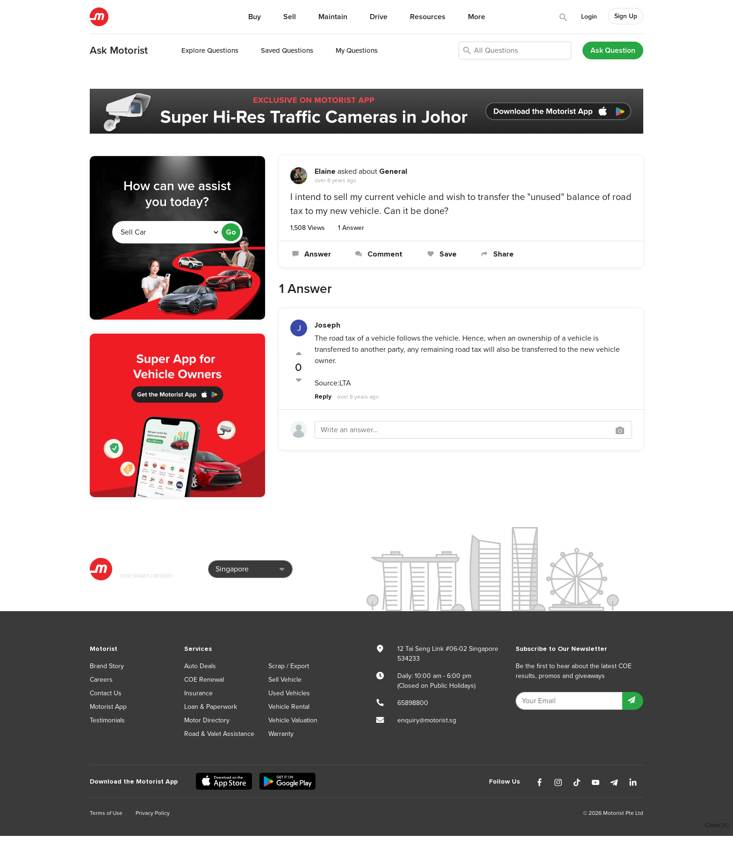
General (393, 171)
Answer (310, 254)
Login (589, 17)
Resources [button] (428, 16)
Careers (101, 680)
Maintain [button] (332, 16)
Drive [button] (379, 16)
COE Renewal (204, 680)
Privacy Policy (153, 813)
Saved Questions (287, 50)
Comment (377, 254)
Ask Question (612, 50)
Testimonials (107, 720)
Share (496, 254)
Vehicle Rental (288, 707)
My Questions (357, 50)
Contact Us (106, 693)
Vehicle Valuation (292, 720)
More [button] (476, 16)
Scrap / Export (288, 666)
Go (231, 232)
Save (440, 254)
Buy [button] (254, 16)
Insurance (198, 693)
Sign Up (625, 16)
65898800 (412, 703)
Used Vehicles (289, 693)
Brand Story (107, 666)
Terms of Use (106, 813)
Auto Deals (200, 666)
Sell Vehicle (285, 680)
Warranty (281, 734)
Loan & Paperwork (210, 707)
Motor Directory (207, 720)
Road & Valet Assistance (219, 734)
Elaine (325, 171)
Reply (323, 396)
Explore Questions (209, 50)
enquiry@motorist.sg (426, 720)
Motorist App (108, 707)
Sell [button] (289, 16)
